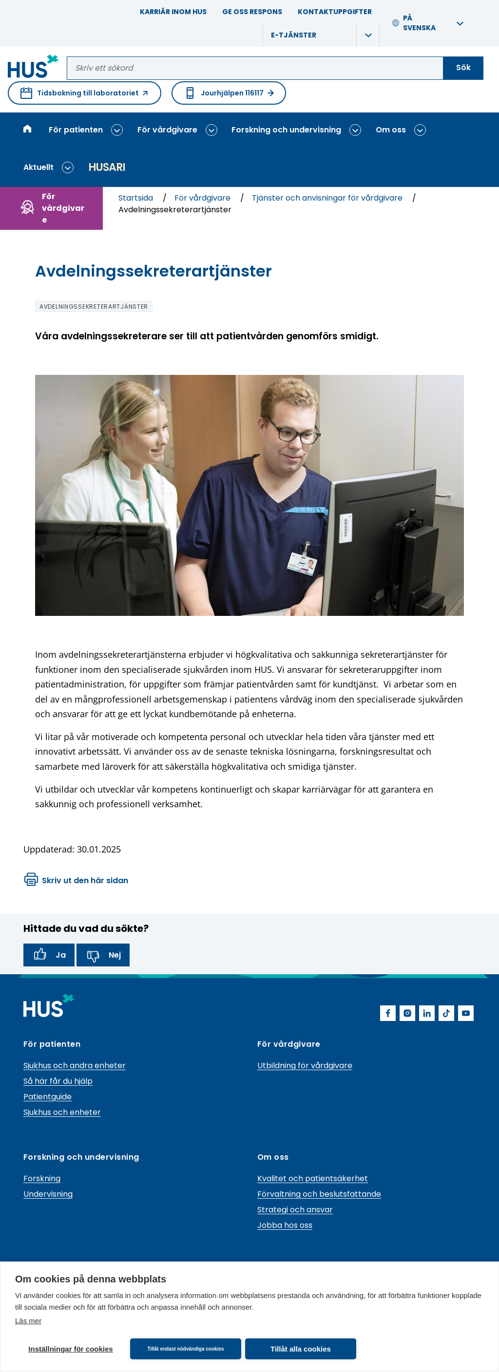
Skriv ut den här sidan (76, 880)
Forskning (41, 1178)
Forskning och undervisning (286, 129)
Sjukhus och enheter (62, 1112)
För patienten (76, 129)
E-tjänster (293, 35)
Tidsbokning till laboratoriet (84, 96)
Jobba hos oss (284, 1225)
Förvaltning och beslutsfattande (319, 1194)
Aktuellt (38, 167)
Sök (463, 67)
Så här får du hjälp (58, 1081)
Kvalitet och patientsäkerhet (312, 1178)
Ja (49, 955)
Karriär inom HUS (173, 12)
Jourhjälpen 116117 (228, 93)
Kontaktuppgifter (335, 12)
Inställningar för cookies (70, 1349)
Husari (106, 167)
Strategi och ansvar (295, 1209)
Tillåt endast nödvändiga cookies (185, 1349)
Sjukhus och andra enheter (74, 1065)
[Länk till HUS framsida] (33, 68)
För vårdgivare (167, 129)
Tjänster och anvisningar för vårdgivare (328, 198)
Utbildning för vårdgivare (304, 1065)
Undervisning (48, 1194)
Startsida (136, 198)
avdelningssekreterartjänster (93, 306)
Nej (103, 955)
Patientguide (47, 1096)
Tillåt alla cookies (300, 1349)
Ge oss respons (252, 12)
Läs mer (28, 1320)
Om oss (391, 129)
